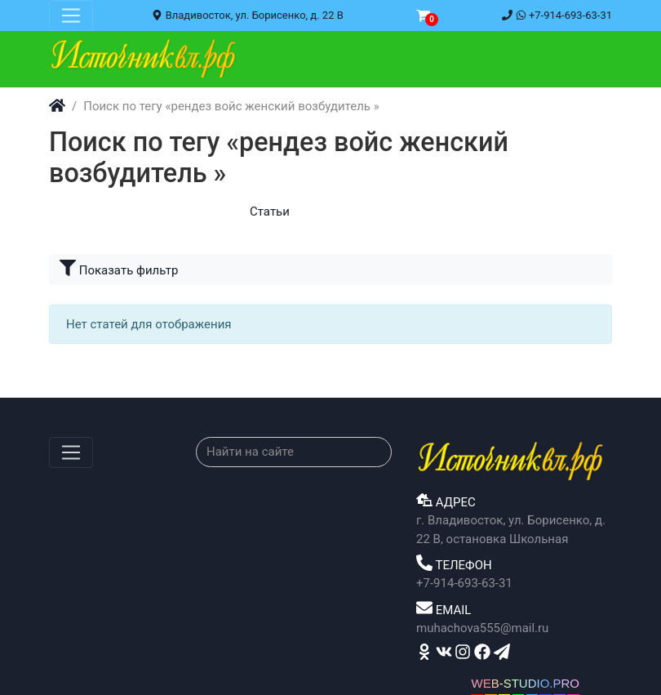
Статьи (270, 211)
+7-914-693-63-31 (557, 15)
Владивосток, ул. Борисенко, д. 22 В (247, 15)
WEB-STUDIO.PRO (525, 683)
